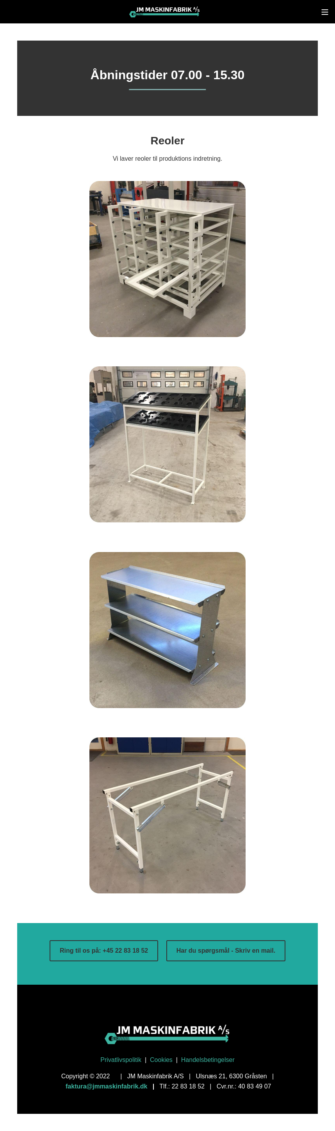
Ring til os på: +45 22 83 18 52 (104, 950)
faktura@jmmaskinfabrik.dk (106, 1086)
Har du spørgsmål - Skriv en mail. (225, 950)
